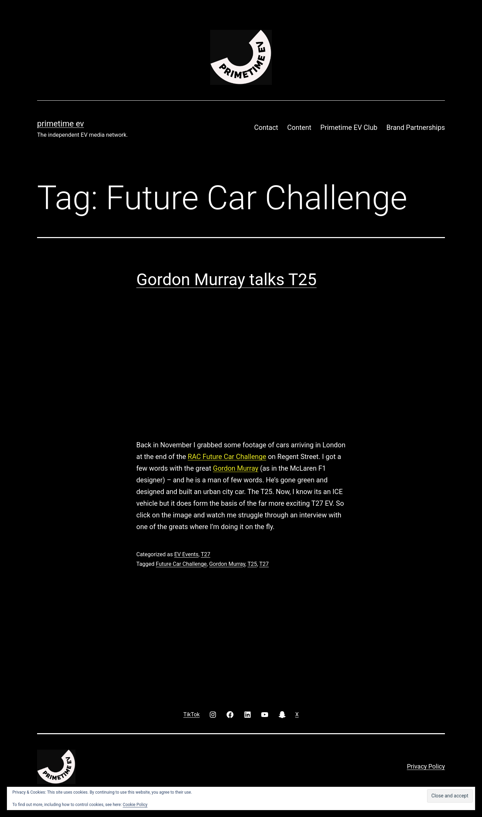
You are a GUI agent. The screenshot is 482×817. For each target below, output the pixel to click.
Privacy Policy (426, 766)
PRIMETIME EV (60, 123)
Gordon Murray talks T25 (226, 279)
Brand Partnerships (416, 127)
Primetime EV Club (348, 127)
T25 (252, 564)
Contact (266, 127)
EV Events (186, 554)
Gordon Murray (235, 468)
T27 (205, 554)
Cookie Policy (135, 804)
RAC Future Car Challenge (227, 456)
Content (299, 127)
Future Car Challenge (181, 564)
